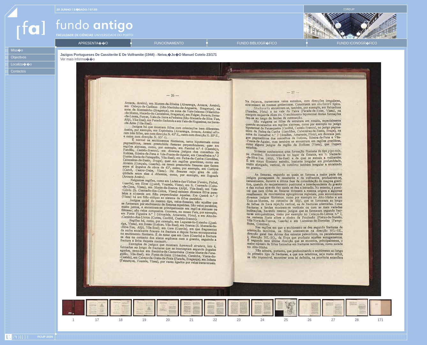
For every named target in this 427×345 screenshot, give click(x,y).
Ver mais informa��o (77, 59)
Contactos (18, 71)
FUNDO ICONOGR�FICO (357, 43)
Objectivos (18, 57)
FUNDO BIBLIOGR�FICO (257, 43)
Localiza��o (21, 64)
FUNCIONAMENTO (169, 43)
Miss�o (17, 50)
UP (350, 9)
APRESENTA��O (93, 43)
